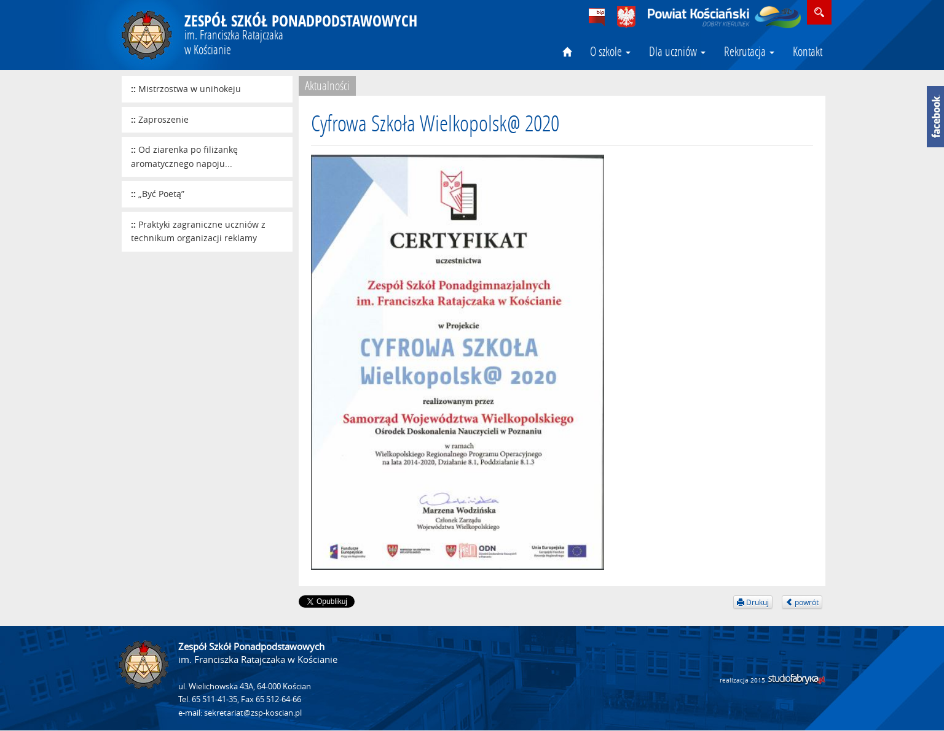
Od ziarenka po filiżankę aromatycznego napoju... (184, 156)
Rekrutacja (749, 51)
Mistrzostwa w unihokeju (189, 89)
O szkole (610, 51)
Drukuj (753, 602)
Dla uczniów (677, 51)
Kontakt (807, 51)
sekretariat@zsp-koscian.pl (253, 713)
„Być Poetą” (161, 193)
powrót (802, 602)
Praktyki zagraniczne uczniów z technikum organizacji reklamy (198, 231)
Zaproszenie (163, 119)
